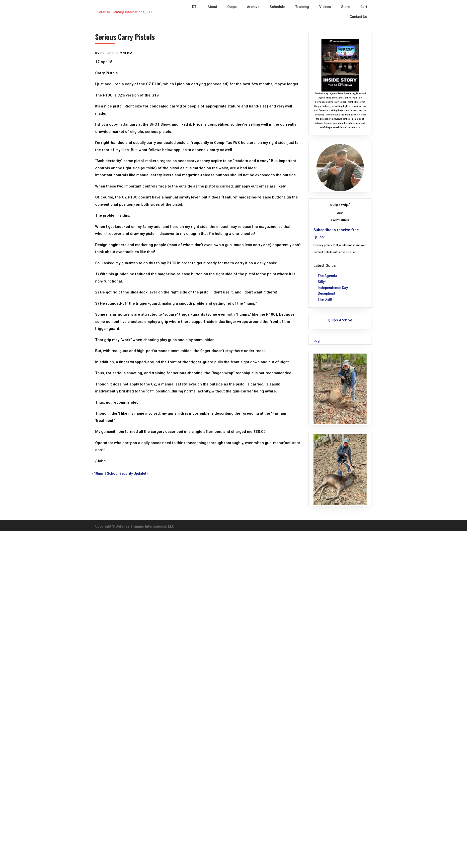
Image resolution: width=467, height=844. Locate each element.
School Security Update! (126, 473)
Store (345, 7)
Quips (232, 7)
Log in (318, 341)
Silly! (322, 282)
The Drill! (325, 299)
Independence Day (333, 288)
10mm (99, 473)
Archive (253, 7)
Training (302, 7)
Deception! (326, 293)
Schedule (277, 7)
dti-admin (109, 53)
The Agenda (327, 276)
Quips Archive (340, 320)
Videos (325, 7)
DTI (194, 7)
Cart (363, 7)
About (212, 7)
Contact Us (358, 17)
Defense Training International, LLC (145, 526)
